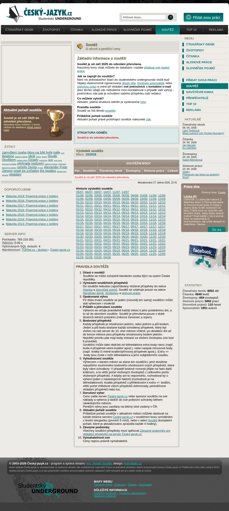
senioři (44, 157)
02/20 (89, 236)
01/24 (80, 250)
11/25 (152, 254)
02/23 (89, 247)
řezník (38, 157)
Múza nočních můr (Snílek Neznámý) (203, 133)
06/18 (125, 230)
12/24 (162, 250)
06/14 (125, 216)
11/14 (152, 216)
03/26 (98, 257)
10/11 (143, 205)
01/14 (80, 216)
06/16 (125, 223)
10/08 (143, 195)
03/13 (98, 212)
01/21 (80, 240)
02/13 (89, 212)
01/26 (80, 257)
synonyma (43, 160)
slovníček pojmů (106, 289)
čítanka (88, 289)
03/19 (98, 233)
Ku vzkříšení (189, 147)
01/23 (80, 247)
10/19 (143, 233)
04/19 (107, 233)
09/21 (134, 240)
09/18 (134, 230)
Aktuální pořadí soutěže (24, 109)
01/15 (80, 219)
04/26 (107, 257)
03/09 (98, 199)
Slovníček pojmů (137, 29)
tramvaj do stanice (9, 168)
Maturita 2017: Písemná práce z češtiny (32, 205)
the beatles (48, 171)
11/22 (152, 243)
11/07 (116, 192)
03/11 (98, 205)
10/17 (143, 226)
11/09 (152, 199)
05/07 (80, 192)
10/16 (143, 223)
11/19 (152, 233)
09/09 (134, 199)
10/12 (143, 209)
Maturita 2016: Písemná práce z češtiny (32, 210)
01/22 (80, 243)
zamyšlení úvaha (14, 152)
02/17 (89, 226)
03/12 (98, 209)
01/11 (80, 205)
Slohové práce (104, 29)
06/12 (125, 209)
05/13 (116, 212)
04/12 (107, 209)
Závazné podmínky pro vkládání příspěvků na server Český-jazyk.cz (126, 432)
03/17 (98, 226)
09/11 (134, 205)
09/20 (134, 236)
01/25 (80, 254)
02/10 (89, 202)
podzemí (37, 163)
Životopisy (51, 29)
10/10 (143, 202)
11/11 (152, 205)
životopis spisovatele (150, 83)
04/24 (107, 250)
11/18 (152, 230)
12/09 (162, 199)
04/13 (107, 212)
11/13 (152, 212)
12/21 (162, 240)
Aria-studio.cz (133, 463)
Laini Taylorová (191, 130)
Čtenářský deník (19, 29)
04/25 (107, 254)
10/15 (143, 219)
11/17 (152, 226)
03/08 (98, 195)
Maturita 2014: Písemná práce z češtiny (32, 219)
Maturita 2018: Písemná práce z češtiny (32, 200)
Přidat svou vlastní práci (203, 17)
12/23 (162, 247)
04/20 (107, 236)
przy (62, 153)
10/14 (143, 216)
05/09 (116, 199)
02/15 (89, 219)
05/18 (116, 230)
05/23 (116, 247)
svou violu (58, 160)
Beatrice (8, 156)
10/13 (143, 212)
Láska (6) (190, 196)
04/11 (107, 205)
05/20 (116, 236)
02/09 (89, 199)
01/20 (80, 236)
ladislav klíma (22, 160)
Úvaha (222, 192)
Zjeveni (7, 171)
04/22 (107, 243)
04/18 (107, 230)
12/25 (162, 254)
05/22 (116, 243)
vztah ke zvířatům (26, 171)
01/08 (80, 195)
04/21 (107, 240)
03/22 (98, 243)
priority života (27, 167)
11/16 (152, 223)
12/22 (162, 243)
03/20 (98, 236)
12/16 (162, 223)
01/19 (80, 233)
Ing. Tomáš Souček (99, 463)
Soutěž (168, 29)
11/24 (152, 250)
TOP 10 (191, 104)
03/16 (98, 223)
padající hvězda (21, 157)
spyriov (40, 168)
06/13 (125, 212)
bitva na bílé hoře (40, 152)
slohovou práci (86, 86)
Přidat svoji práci (201, 80)
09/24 (134, 250)
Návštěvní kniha (199, 92)
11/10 (152, 202)
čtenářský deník (93, 293)
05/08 (116, 195)
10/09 (143, 199)
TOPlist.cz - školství (35, 249)
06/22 (125, 243)
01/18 (80, 230)
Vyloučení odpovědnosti (132, 493)
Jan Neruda (189, 145)
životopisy (111, 293)
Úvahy (186, 171)
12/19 (162, 233)
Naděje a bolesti (51, 164)
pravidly (110, 110)
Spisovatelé (191, 308)
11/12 (152, 209)
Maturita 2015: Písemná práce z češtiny (32, 214)
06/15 (125, 219)
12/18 (162, 230)
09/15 (134, 219)
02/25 (89, 254)
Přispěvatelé (197, 98)
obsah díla (129, 83)
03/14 (98, 216)
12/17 (162, 226)
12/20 (162, 236)
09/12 (134, 209)
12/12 (162, 209)
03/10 (98, 202)
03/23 (98, 247)
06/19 (125, 233)
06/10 (125, 202)
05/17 (116, 226)
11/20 (152, 236)
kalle (56, 152)
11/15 (152, 219)
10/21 (143, 240)
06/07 (89, 192)
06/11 (125, 205)
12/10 (162, 202)
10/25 (143, 254)
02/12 (89, 209)
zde (148, 119)
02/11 (89, 205)
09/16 (134, 223)
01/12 (80, 209)
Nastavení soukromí (105, 495)
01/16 (80, 223)
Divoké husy (61, 171)
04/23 (107, 247)
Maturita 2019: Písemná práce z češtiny (32, 196)
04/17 (107, 226)
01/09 (80, 199)
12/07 (125, 192)
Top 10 (191, 29)
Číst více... (217, 229)
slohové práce (131, 293)
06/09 (125, 199)
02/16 (89, 223)
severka (5, 175)
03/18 (98, 230)
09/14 (134, 216)
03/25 (98, 254)
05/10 (116, 202)
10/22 (143, 243)
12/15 (162, 219)
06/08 (125, 195)
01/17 (80, 226)
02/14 (89, 216)
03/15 (98, 219)
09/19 (134, 233)
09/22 (134, 243)
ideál (31, 156)
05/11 (116, 205)
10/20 (143, 236)
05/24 (116, 250)
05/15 (116, 219)
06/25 (125, 254)
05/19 (116, 233)
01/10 (80, 202)
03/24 (98, 250)
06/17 (125, 226)
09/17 (134, 226)
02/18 (89, 230)
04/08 (107, 195)
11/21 (152, 240)
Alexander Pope (55, 167)
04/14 (107, 216)
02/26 (89, 257)
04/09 (107, 199)
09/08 (134, 195)
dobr (50, 160)
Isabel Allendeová (192, 159)
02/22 (89, 243)
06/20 (125, 236)
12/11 (162, 205)
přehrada (23, 163)
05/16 (116, 223)
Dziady (33, 160)
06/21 (125, 240)
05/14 (116, 216)
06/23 (125, 247)
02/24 (89, 250)
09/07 (98, 192)
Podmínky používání (105, 493)
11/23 (152, 247)
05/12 (116, 209)
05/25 (116, 254)
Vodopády (62, 164)
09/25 (134, 254)
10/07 (107, 192)
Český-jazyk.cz (118, 396)
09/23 (134, 247)
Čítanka (76, 29)
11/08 (152, 195)
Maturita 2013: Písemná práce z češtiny (32, 224)
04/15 (107, 219)
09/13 (134, 212)
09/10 (134, 202)
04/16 (107, 223)
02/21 (89, 240)
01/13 (80, 212)
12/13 (162, 212)
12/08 (162, 195)
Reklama (216, 29)
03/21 (98, 240)
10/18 (143, 230)
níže (143, 102)
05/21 (116, 240)
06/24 (125, 250)
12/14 (162, 216)
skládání (15, 174)
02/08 (89, 195)
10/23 (143, 247)
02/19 (89, 233)
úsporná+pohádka (9, 164)
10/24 (143, 250)
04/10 (107, 202)
